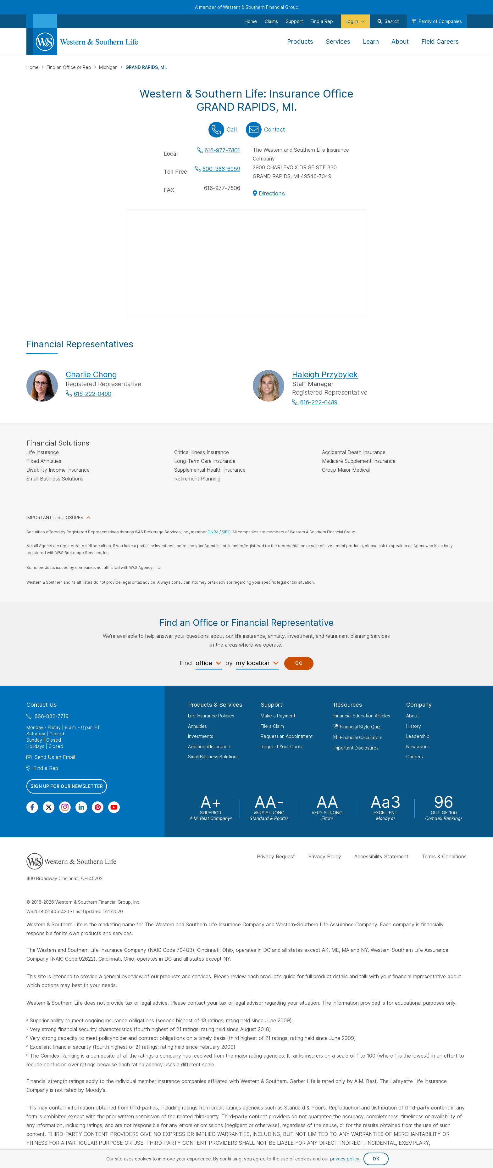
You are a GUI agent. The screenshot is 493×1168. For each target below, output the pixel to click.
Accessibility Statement (381, 856)
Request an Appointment (287, 736)
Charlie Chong (91, 374)
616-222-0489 (318, 402)
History (413, 725)
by (229, 662)
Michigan (109, 67)
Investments (200, 736)
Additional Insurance (209, 746)
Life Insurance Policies (211, 715)
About (412, 715)
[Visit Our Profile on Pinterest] (97, 807)
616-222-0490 (92, 393)
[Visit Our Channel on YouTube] (114, 807)
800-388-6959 (221, 169)
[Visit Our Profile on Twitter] (48, 807)
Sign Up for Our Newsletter (66, 786)
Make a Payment (278, 715)
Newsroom (417, 746)
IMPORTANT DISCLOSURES (54, 517)
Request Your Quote (282, 746)
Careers (414, 756)
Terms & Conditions (444, 856)
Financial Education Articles (362, 715)
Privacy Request (276, 856)
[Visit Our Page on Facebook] (32, 807)
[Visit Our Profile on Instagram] (65, 807)
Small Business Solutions (213, 756)
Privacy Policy (324, 856)
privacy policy (344, 1158)
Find (186, 662)
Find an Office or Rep (69, 67)
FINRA (213, 532)
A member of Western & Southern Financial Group (246, 7)
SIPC (226, 532)
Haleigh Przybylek (325, 374)
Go (298, 663)
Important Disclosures (356, 747)
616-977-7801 (222, 150)
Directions (272, 193)
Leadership (417, 736)
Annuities (197, 725)
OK (376, 1158)
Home (33, 67)
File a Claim (272, 725)
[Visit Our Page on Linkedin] (81, 807)
